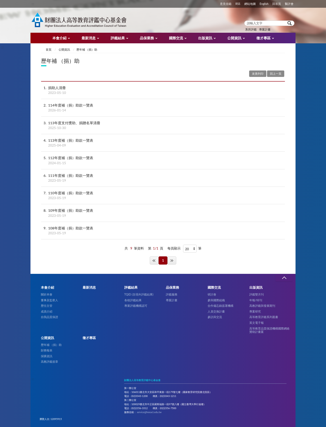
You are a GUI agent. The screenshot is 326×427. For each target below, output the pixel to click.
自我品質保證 (49, 317)
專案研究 (255, 311)
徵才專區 (263, 38)
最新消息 (89, 38)
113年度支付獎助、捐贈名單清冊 (163, 125)
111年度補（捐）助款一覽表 (163, 178)
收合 (284, 277)
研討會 (212, 294)
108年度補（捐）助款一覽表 (163, 230)
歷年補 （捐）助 (51, 345)
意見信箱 (225, 4)
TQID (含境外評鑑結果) (139, 294)
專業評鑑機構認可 (135, 305)
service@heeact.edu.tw (149, 412)
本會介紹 (59, 38)
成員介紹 (46, 311)
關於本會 (46, 294)
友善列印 (257, 73)
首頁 (48, 49)
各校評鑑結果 (133, 300)
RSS (237, 4)
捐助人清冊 (163, 90)
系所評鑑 (251, 29)
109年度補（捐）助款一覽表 (163, 213)
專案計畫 (265, 29)
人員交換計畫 (216, 311)
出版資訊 (205, 38)
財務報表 (46, 350)
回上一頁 (275, 73)
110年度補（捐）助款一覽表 (163, 195)
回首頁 (276, 4)
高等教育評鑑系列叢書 (263, 317)
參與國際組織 (216, 300)
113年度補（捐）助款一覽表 (163, 143)
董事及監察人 (49, 300)
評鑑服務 (171, 294)
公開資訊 (234, 38)
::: (33, 4)
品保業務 (147, 38)
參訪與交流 (215, 317)
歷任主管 (46, 305)
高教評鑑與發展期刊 (262, 305)
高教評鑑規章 (49, 361)
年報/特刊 (255, 300)
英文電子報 (256, 322)
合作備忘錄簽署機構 (220, 305)
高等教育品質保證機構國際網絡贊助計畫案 (269, 330)
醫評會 (289, 4)
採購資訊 (46, 356)
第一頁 (154, 260)
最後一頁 (171, 260)
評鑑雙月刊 (256, 294)
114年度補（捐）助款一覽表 (163, 108)
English (264, 4)
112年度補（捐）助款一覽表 (163, 160)
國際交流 (176, 38)
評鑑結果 (118, 38)
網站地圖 (250, 4)
